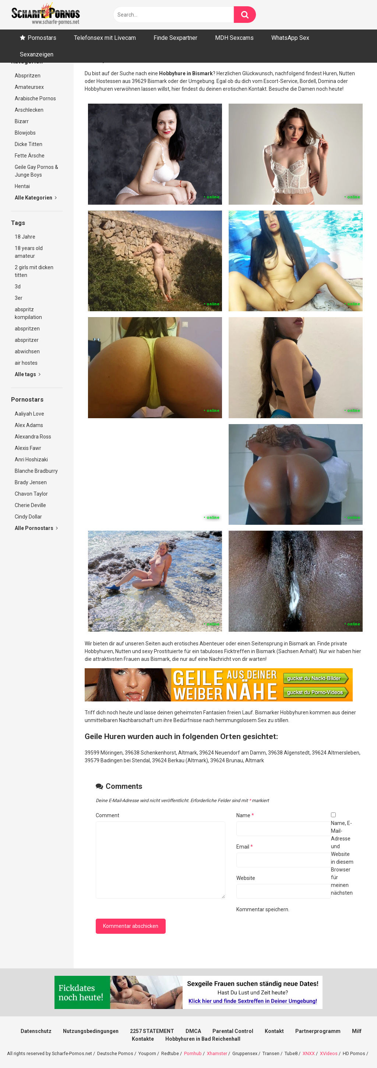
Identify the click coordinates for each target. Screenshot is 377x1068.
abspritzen (27, 329)
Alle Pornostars (36, 528)
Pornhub (193, 1053)
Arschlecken (29, 110)
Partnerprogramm (318, 1031)
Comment (107, 815)
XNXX (309, 1053)
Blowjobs (25, 133)
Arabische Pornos (35, 98)
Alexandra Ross (33, 437)
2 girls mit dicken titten (34, 271)
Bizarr (22, 121)
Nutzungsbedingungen (91, 1031)
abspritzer (27, 340)
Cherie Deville (30, 505)
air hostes (26, 363)
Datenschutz (36, 1031)
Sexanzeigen (36, 54)
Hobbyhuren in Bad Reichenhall (202, 1039)
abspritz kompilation (28, 313)
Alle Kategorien (36, 198)
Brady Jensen (31, 482)
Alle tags (27, 374)
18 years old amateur (29, 252)
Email (244, 847)
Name (245, 815)
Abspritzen (27, 76)
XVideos (329, 1053)
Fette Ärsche (30, 156)
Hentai (22, 186)
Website (245, 878)
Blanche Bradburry (36, 471)
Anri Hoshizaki (31, 459)
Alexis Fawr (28, 448)
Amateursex (29, 87)
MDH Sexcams (234, 37)
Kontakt (274, 1031)
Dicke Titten (28, 144)
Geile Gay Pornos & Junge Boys (36, 171)
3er (18, 298)
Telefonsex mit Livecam (105, 37)
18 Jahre (25, 237)
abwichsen (27, 351)
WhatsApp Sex (290, 37)
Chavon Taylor (31, 494)
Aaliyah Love (29, 414)
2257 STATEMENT (152, 1031)
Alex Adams (29, 425)
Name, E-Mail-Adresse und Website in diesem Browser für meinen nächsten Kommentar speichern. (294, 866)
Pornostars (42, 37)
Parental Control (232, 1031)
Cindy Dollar (28, 517)
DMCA (193, 1031)
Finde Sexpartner (175, 37)
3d (18, 286)
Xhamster (217, 1053)
